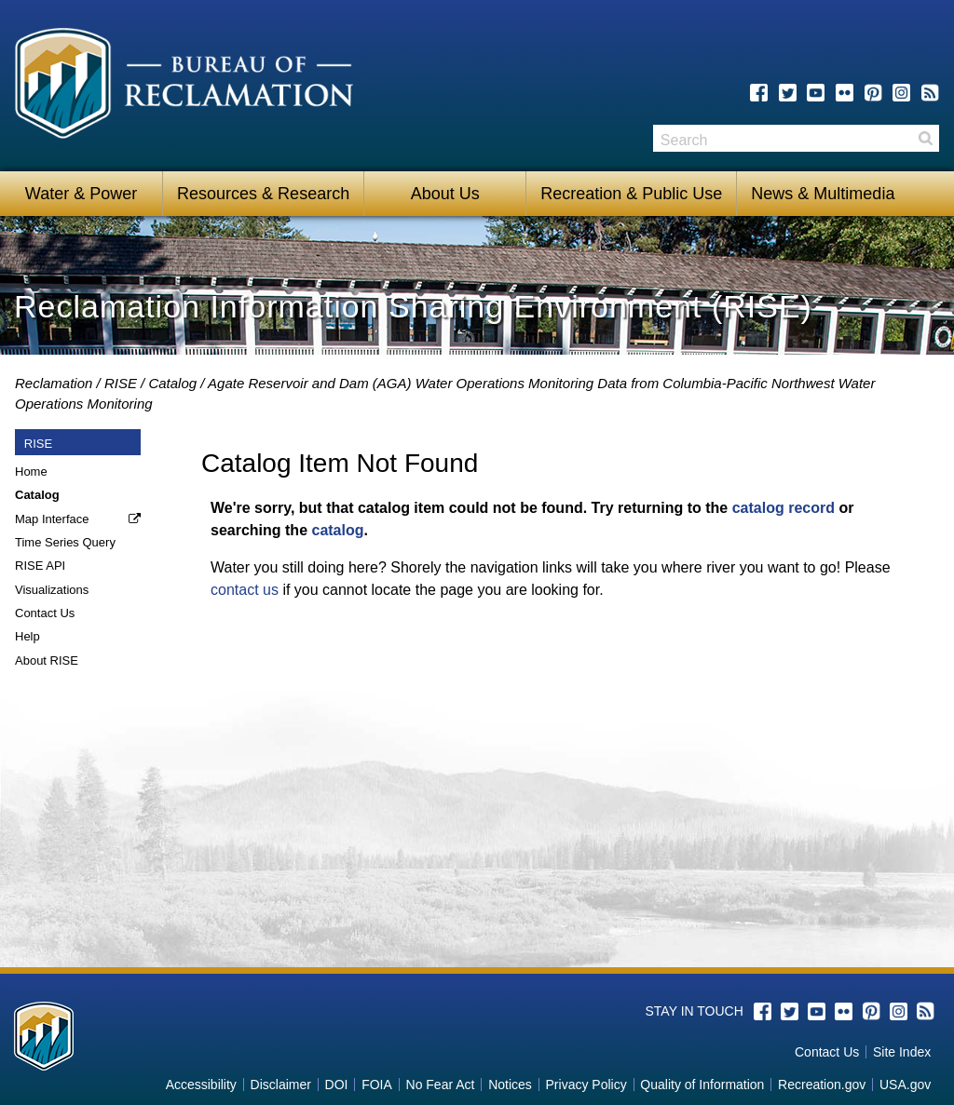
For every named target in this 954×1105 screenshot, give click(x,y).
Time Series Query (65, 542)
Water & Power (81, 193)
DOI (336, 1084)
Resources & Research (263, 193)
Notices (510, 1084)
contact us (245, 590)
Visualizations (52, 590)
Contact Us (45, 613)
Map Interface (52, 519)
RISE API (40, 566)
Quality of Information (702, 1084)
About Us (445, 193)
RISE (120, 383)
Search (925, 138)
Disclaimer (281, 1084)
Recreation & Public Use (631, 193)
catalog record (783, 508)
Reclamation (53, 383)
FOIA (376, 1084)
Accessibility (201, 1084)
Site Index (902, 1051)
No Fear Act (440, 1084)
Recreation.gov (821, 1084)
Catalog (172, 383)
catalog (337, 530)
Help (27, 636)
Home (31, 471)
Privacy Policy (586, 1084)
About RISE (46, 660)
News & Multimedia (822, 193)
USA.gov (905, 1084)
